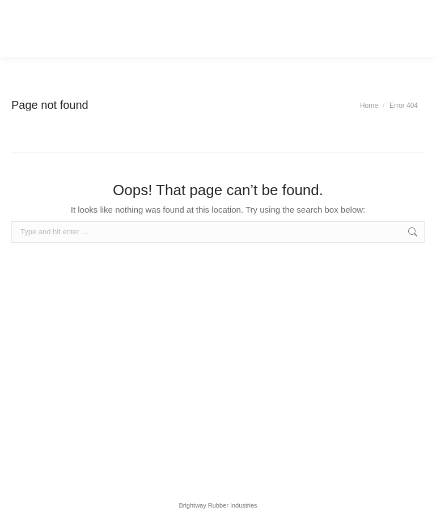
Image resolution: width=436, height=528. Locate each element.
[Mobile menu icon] (32, 28)
